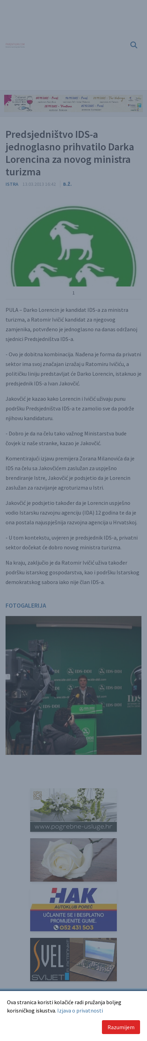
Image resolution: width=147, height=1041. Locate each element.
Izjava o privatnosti (80, 1010)
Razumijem (121, 1027)
